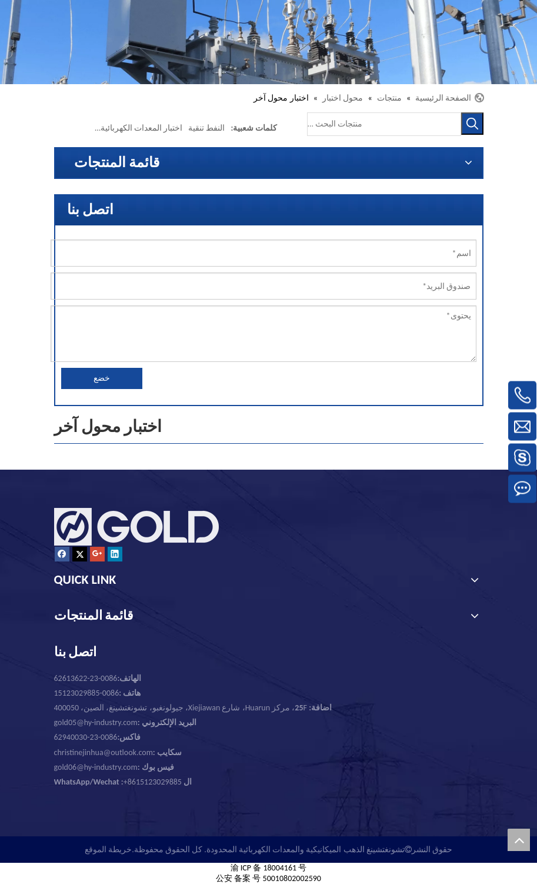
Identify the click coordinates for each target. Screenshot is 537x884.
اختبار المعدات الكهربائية (141, 128)
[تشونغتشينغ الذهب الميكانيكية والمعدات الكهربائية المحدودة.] (268, 42)
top (519, 840)
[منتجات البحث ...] (384, 124)
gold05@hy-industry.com (96, 722)
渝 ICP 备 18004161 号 (269, 868)
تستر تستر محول (66, 128)
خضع (102, 378)
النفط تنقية (206, 128)
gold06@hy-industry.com (114, 767)
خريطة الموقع (108, 850)
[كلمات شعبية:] (472, 123)
